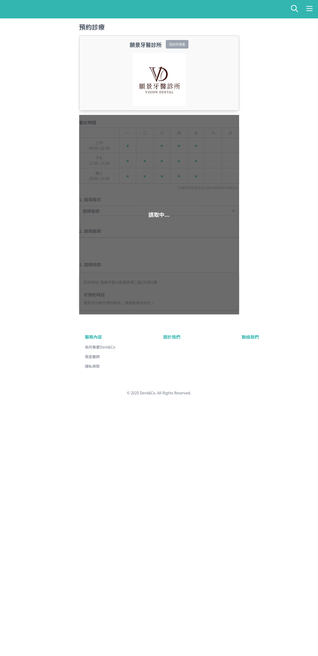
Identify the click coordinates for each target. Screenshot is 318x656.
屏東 (46, 585)
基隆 (37, 545)
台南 (27, 585)
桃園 (46, 545)
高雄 (37, 585)
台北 (17, 545)
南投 (46, 565)
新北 (27, 545)
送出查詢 (11, 19)
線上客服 (21, 647)
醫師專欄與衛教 (28, 635)
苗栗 (17, 565)
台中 (27, 565)
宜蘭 (36, 604)
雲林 (55, 565)
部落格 (19, 641)
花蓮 (27, 604)
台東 (17, 604)
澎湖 (36, 624)
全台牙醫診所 (25, 630)
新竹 (55, 545)
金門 (17, 624)
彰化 (37, 565)
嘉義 (17, 585)
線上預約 (21, 34)
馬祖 (27, 624)
